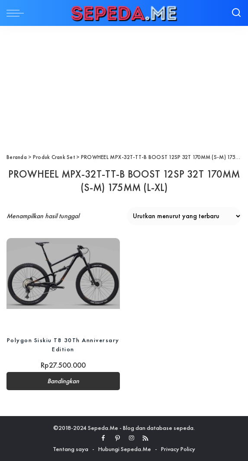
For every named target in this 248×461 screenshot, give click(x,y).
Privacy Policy (178, 449)
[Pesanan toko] (184, 216)
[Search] (236, 13)
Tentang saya (70, 449)
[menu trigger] (17, 13)
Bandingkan (63, 381)
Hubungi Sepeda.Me (124, 449)
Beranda (16, 157)
